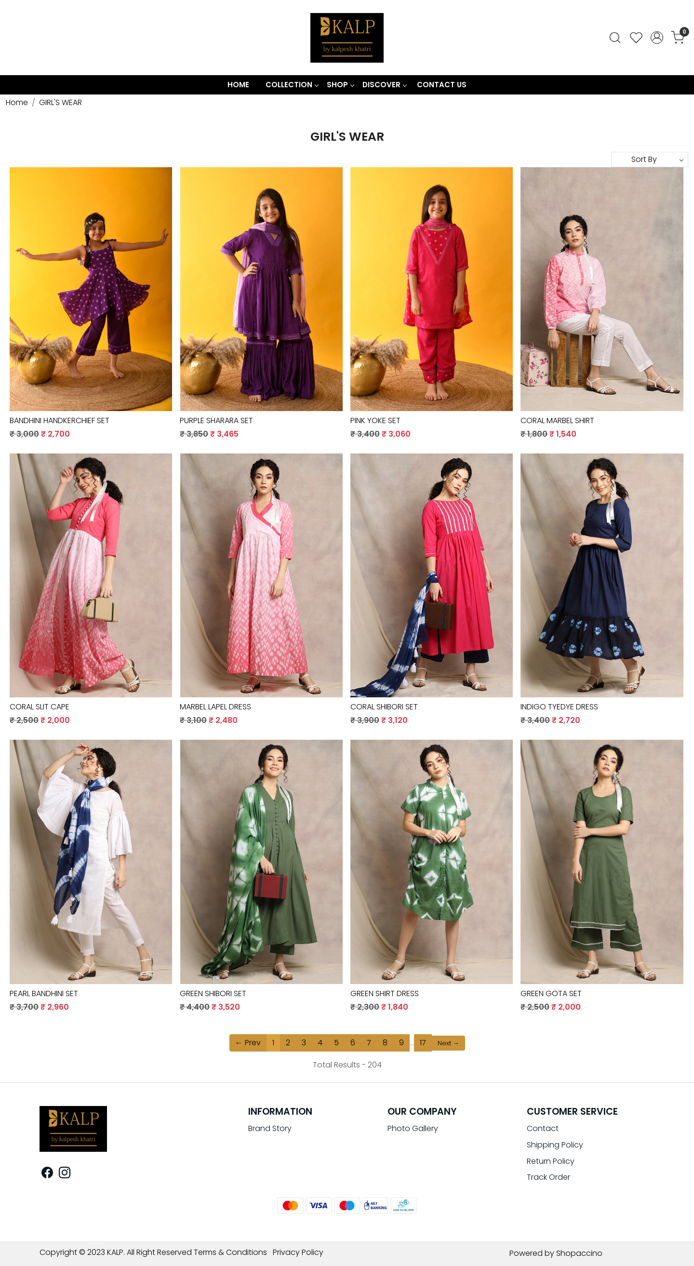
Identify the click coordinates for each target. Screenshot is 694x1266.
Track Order (548, 1177)
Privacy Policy (298, 1252)
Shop (340, 85)
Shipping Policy (555, 1144)
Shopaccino (579, 1253)
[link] (615, 37)
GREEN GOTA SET (551, 993)
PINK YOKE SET (375, 420)
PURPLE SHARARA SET (216, 420)
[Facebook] (47, 1174)
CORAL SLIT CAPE (39, 706)
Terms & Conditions (230, 1252)
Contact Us (442, 85)
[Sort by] (649, 159)
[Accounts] (657, 37)
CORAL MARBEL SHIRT (557, 420)
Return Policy (550, 1161)
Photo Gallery (412, 1128)
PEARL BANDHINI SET (44, 993)
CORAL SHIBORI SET (384, 706)
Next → (448, 1043)
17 (423, 1042)
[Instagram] (64, 1174)
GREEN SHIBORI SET (213, 993)
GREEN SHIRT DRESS (384, 993)
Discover (384, 85)
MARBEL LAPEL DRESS (215, 706)
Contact (543, 1128)
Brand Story (270, 1128)
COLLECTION (292, 85)
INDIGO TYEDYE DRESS (559, 706)
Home (238, 85)
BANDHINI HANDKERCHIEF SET (59, 420)
